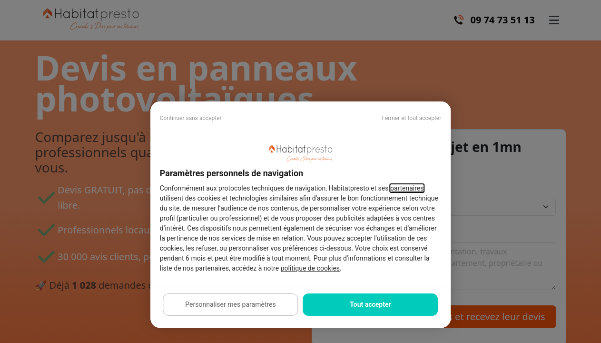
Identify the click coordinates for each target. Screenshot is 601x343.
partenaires (407, 188)
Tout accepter (370, 304)
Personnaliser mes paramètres (230, 304)
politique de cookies (310, 268)
